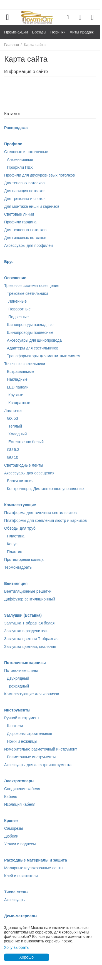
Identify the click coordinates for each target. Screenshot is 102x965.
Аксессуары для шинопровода (34, 340)
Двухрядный (18, 678)
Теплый (15, 426)
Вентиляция (16, 583)
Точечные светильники (24, 363)
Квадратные (19, 403)
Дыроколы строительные (29, 733)
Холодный (17, 434)
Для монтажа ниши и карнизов (31, 206)
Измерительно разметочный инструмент (40, 749)
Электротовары (19, 781)
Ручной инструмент (21, 718)
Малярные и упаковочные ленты (33, 868)
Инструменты (17, 710)
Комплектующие (20, 505)
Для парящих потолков (24, 191)
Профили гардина (20, 222)
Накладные (17, 379)
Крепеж (11, 820)
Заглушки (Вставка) (23, 615)
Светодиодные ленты (23, 465)
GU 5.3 (13, 449)
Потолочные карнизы (25, 662)
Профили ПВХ (20, 167)
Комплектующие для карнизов (31, 694)
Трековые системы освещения (31, 285)
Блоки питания (20, 481)
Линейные (17, 301)
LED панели (18, 387)
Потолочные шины (21, 670)
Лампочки (13, 410)
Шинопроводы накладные (30, 324)
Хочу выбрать (16, 947)
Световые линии (19, 214)
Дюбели (11, 836)
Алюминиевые (20, 159)
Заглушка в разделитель (26, 631)
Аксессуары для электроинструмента (37, 765)
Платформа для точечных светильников (40, 512)
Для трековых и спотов (25, 198)
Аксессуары (15, 900)
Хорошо (26, 957)
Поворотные (19, 309)
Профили (13, 144)
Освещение (15, 278)
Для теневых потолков (24, 183)
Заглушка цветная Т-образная (31, 638)
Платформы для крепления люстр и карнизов (45, 520)
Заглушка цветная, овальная (30, 646)
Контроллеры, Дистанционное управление (45, 488)
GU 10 (12, 457)
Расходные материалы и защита (35, 860)
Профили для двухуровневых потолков (39, 175)
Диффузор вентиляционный (29, 599)
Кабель (10, 796)
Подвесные (18, 317)
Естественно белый (26, 442)
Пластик (14, 551)
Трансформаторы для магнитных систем (44, 356)
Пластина (15, 536)
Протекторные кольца (24, 559)
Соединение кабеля (22, 789)
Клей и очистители (21, 876)
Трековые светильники (27, 293)
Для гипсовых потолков (25, 237)
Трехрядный (18, 686)
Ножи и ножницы (22, 741)
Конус (12, 544)
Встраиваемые (20, 371)
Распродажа (16, 128)
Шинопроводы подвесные (30, 332)
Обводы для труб (20, 528)
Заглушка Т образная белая (29, 623)
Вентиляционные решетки (27, 591)
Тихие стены (16, 892)
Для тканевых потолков (25, 230)
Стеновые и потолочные (26, 151)
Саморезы (13, 828)
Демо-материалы (21, 916)
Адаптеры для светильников (32, 348)
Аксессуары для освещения (29, 473)
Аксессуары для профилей (28, 245)
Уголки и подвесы (20, 844)
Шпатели (15, 725)
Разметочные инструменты (31, 757)
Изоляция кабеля (19, 804)
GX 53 (12, 418)
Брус (9, 261)
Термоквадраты (18, 567)
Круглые (15, 395)
